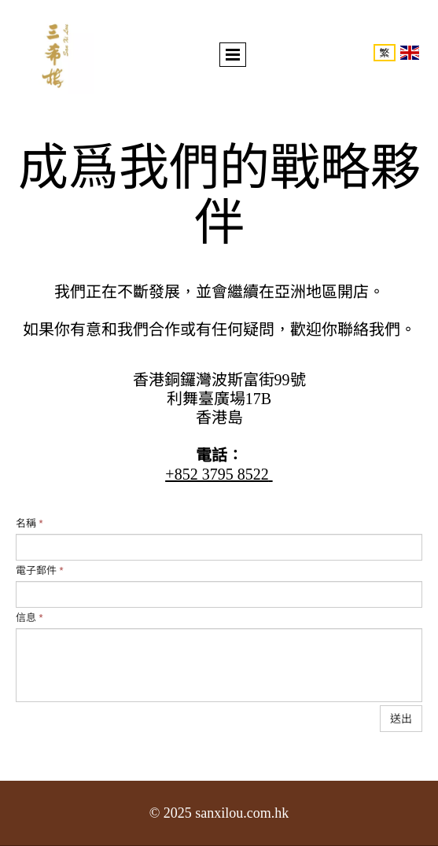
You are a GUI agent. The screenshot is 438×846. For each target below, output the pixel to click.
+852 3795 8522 (216, 474)
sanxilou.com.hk (242, 813)
